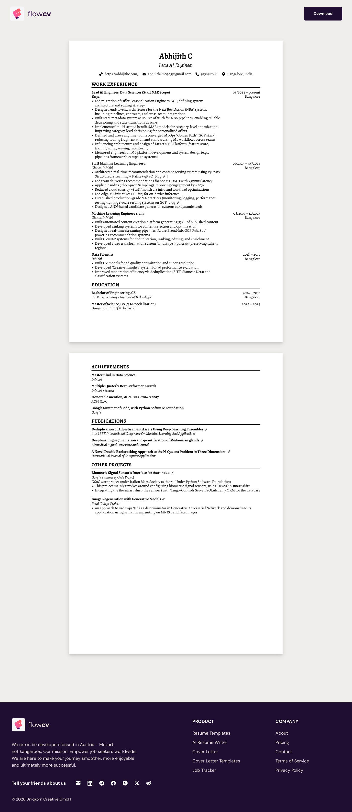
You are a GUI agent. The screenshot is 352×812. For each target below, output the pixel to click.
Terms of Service (292, 761)
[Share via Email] (78, 783)
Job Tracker (204, 770)
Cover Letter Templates (216, 761)
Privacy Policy (289, 770)
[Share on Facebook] (113, 783)
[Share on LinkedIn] (90, 783)
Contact (283, 752)
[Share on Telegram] (101, 783)
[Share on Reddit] (148, 783)
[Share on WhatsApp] (125, 783)
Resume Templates (211, 733)
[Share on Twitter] (137, 783)
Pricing (282, 742)
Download (323, 13)
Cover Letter (205, 752)
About (281, 733)
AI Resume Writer (209, 742)
